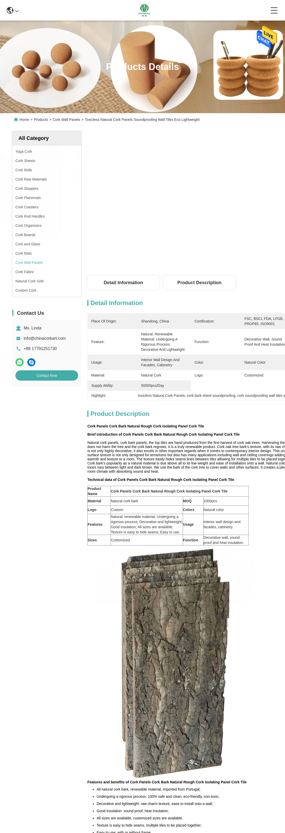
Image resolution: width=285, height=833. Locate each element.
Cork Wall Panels (66, 120)
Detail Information (123, 282)
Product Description (199, 282)
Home (24, 120)
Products (41, 120)
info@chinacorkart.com (45, 338)
